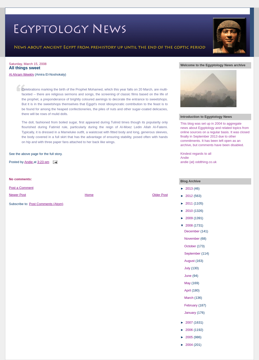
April (188, 290)
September (192, 253)
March (189, 298)
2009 (189, 218)
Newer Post (17, 195)
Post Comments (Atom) (46, 204)
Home (89, 195)
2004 (189, 345)
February (191, 305)
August (190, 261)
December (192, 231)
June (188, 276)
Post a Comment (21, 188)
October (190, 246)
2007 (189, 322)
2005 (189, 337)
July (187, 268)
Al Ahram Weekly (21, 74)
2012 (189, 196)
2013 (189, 188)
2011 (189, 203)
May (187, 283)
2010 (189, 211)
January (190, 312)
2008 (189, 225)
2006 (189, 330)
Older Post (160, 195)
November (192, 238)
